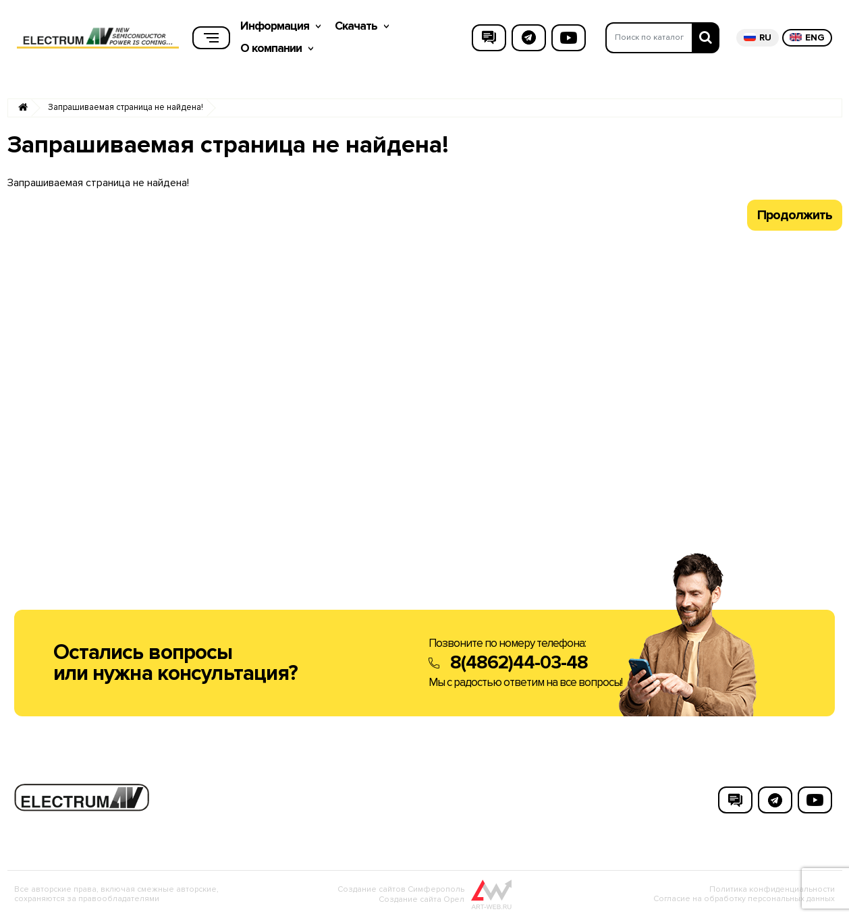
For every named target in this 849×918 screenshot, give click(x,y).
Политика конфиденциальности (772, 889)
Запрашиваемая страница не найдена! (125, 108)
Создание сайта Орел (421, 899)
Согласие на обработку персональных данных (744, 899)
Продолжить (794, 215)
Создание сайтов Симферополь (400, 889)
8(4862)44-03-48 (519, 663)
